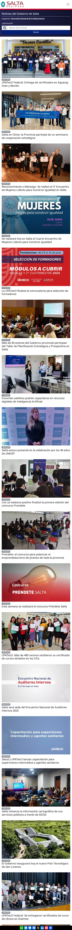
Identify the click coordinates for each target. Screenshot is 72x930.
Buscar (36, 32)
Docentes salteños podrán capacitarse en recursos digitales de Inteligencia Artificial (33, 400)
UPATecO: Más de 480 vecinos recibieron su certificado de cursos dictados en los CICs (36, 657)
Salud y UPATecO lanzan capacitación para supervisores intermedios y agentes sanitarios (30, 761)
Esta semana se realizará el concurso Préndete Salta (34, 606)
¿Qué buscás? (7, 23)
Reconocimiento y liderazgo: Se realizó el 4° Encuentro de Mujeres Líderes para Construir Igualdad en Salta (35, 188)
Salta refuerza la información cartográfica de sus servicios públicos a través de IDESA (32, 813)
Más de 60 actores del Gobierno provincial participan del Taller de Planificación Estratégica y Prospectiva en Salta (35, 346)
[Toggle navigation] (68, 4)
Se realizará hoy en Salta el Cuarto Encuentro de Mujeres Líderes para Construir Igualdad (31, 240)
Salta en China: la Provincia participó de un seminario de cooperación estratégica (35, 136)
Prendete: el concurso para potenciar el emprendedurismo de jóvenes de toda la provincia (33, 556)
